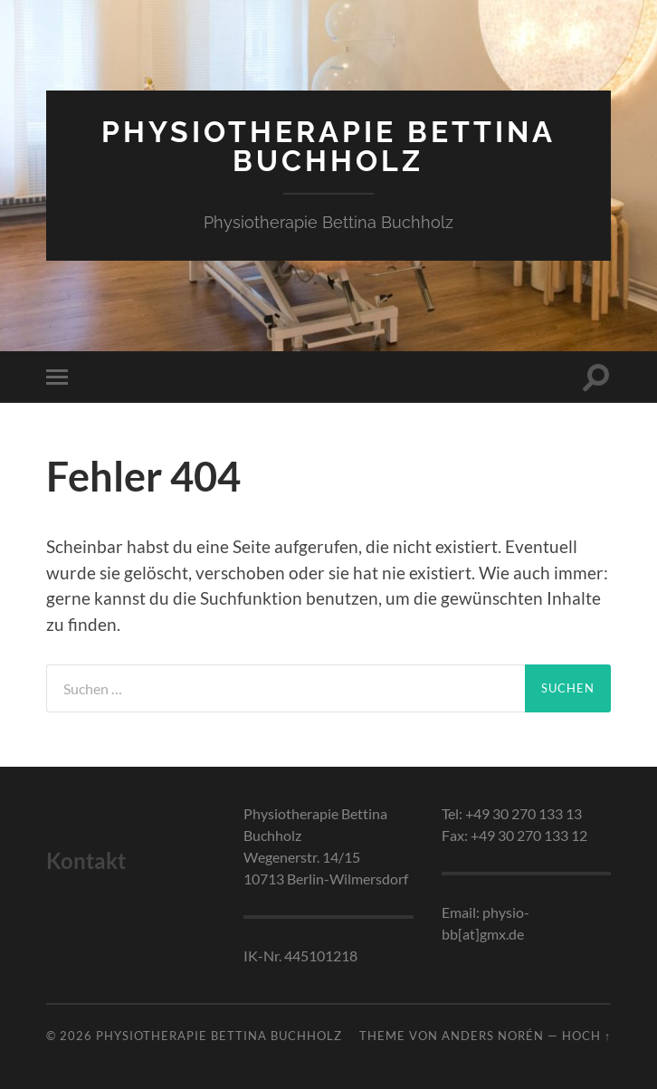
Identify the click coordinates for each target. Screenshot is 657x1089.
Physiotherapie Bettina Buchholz (328, 146)
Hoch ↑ (586, 1035)
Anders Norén (493, 1035)
